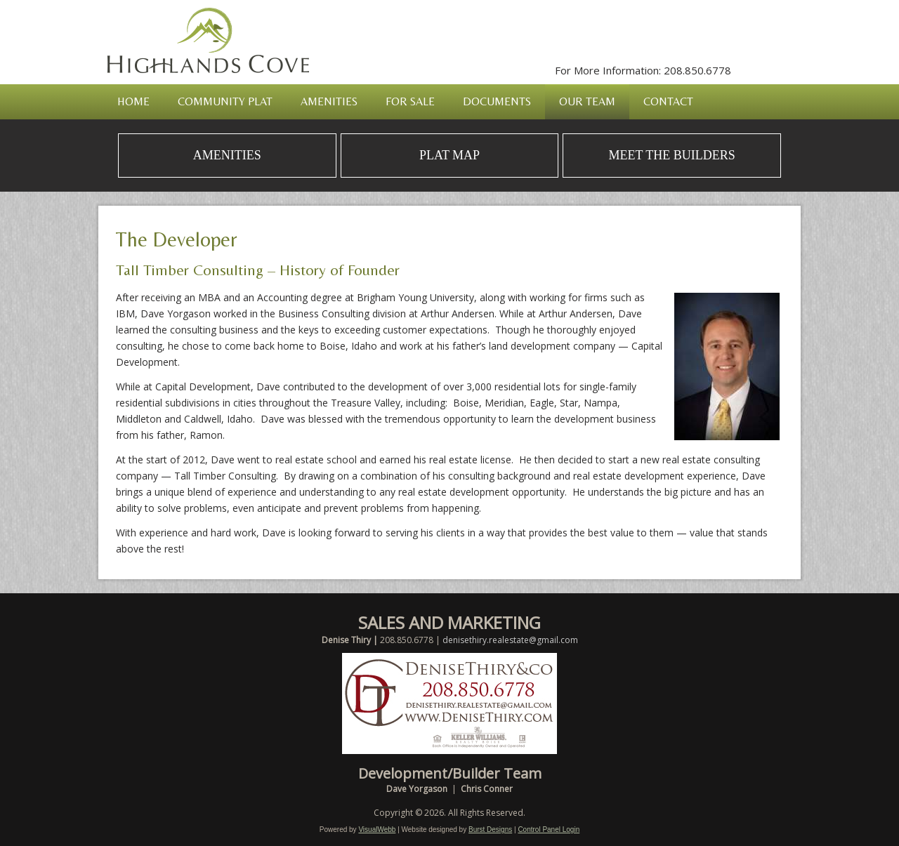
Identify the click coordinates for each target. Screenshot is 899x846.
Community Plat (225, 101)
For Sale (410, 101)
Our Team (587, 101)
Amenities (329, 101)
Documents (497, 101)
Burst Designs (490, 829)
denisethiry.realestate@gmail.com (510, 640)
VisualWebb (376, 829)
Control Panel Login (548, 829)
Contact (668, 101)
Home (133, 101)
